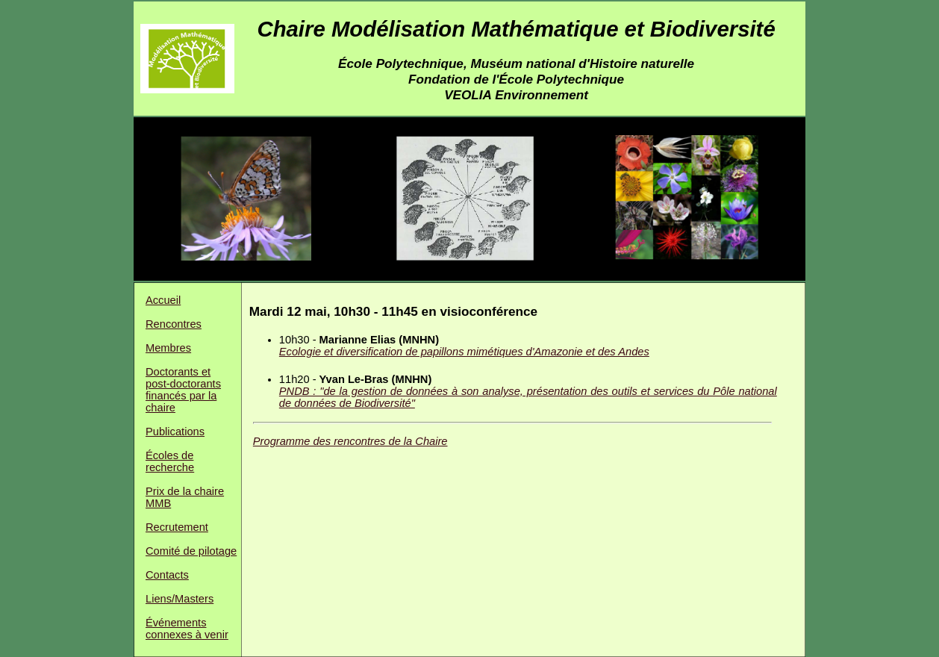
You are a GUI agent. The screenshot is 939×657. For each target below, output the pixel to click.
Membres (168, 348)
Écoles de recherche (170, 461)
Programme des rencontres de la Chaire (350, 441)
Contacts (167, 575)
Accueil (163, 300)
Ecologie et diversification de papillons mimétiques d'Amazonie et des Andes (464, 352)
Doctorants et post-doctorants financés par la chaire (183, 390)
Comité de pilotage (191, 551)
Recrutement (177, 527)
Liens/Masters (179, 599)
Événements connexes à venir (187, 629)
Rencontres (174, 324)
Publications (175, 432)
